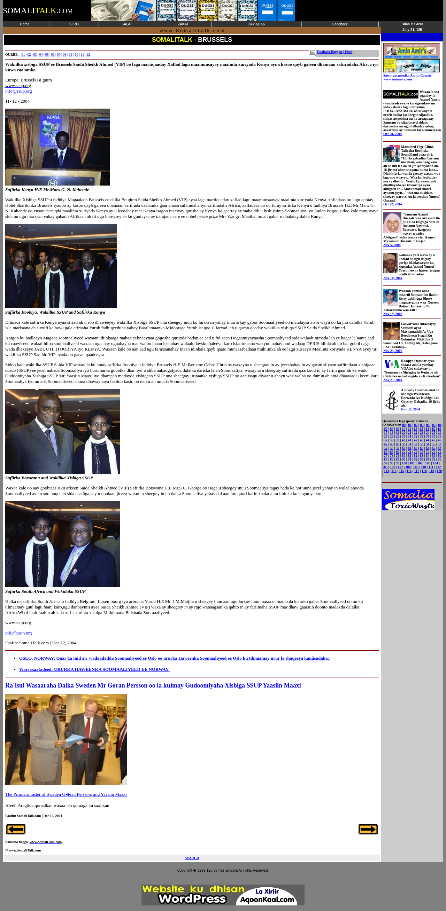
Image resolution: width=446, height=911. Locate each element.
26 (439, 432)
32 (415, 436)
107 (400, 467)
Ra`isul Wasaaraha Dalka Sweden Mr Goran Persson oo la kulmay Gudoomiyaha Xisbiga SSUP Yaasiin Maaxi (153, 685)
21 (410, 432)
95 (433, 459)
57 (385, 448)
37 (385, 440)
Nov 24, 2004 (392, 351)
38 (391, 440)
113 (386, 471)
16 (439, 429)
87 (385, 459)
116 (409, 471)
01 (23, 54)
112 (438, 467)
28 (391, 436)
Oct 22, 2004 (392, 204)
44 (427, 440)
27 (385, 436)
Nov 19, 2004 (392, 314)
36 (439, 436)
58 (391, 448)
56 (439, 444)
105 (384, 467)
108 (408, 467)
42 (415, 440)
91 (410, 459)
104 (435, 463)
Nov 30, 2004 (410, 409)
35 (433, 436)
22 (415, 432)
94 (427, 459)
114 (393, 471)
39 (397, 440)
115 (401, 471)
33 (421, 436)
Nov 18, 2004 (392, 278)
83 (421, 455)
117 (416, 471)
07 (59, 54)
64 (427, 448)
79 (397, 455)
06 (52, 54)
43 (421, 440)
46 (439, 440)
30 (403, 436)
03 (35, 54)
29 (397, 436)
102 (420, 463)
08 (65, 54)
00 (404, 425)
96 (439, 459)
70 (403, 452)
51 (410, 444)
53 (421, 444)
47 (385, 444)
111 (431, 467)
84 (427, 455)
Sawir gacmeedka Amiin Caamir (411, 73)
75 (433, 452)
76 (439, 452)
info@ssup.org (18, 91)
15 (433, 429)
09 (70, 54)
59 (397, 448)
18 (391, 432)
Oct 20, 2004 (392, 134)
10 (76, 54)
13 (421, 429)
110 (423, 467)
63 (421, 448)
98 (391, 463)
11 (82, 54)
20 (403, 432)
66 (439, 448)
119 (431, 471)
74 (427, 452)
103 (427, 463)
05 (46, 54)
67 (385, 452)
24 (427, 432)
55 (433, 444)
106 (392, 467)
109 (415, 467)
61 (410, 448)
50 (403, 444)
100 (404, 463)
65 (433, 448)
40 (403, 440)
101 (412, 463)
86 (439, 455)
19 (397, 432)
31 (410, 436)
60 (403, 448)
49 (397, 444)
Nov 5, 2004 (392, 245)
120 (439, 471)
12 (88, 54)
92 (415, 459)
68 (391, 452)
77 (385, 455)
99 (397, 463)
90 (403, 459)
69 (397, 452)
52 (415, 444)
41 (410, 440)
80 (403, 455)
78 (391, 455)
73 (421, 452)
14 (427, 429)
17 (385, 432)
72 (415, 452)
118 (424, 471)
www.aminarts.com (397, 79)
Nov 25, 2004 (392, 380)
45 (433, 440)
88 (391, 459)
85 (433, 455)
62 (415, 448)
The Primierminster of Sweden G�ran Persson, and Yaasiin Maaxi (66, 794)
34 (427, 436)
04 (41, 54)
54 (427, 444)
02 (29, 54)
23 (421, 432)
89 (397, 459)
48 (391, 444)
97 (385, 463)
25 (433, 432)
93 (421, 459)
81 (410, 455)
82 (415, 455)
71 (410, 452)
